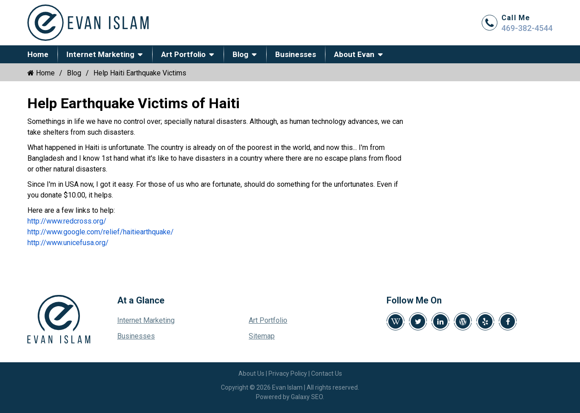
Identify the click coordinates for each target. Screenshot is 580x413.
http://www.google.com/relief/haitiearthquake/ (100, 232)
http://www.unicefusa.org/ (68, 242)
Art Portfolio (183, 54)
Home (37, 54)
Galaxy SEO (307, 396)
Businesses (295, 54)
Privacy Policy (287, 373)
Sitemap (262, 336)
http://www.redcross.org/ (66, 221)
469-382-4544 (527, 28)
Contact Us (326, 373)
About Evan (354, 54)
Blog (240, 54)
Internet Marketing (100, 54)
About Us (251, 373)
